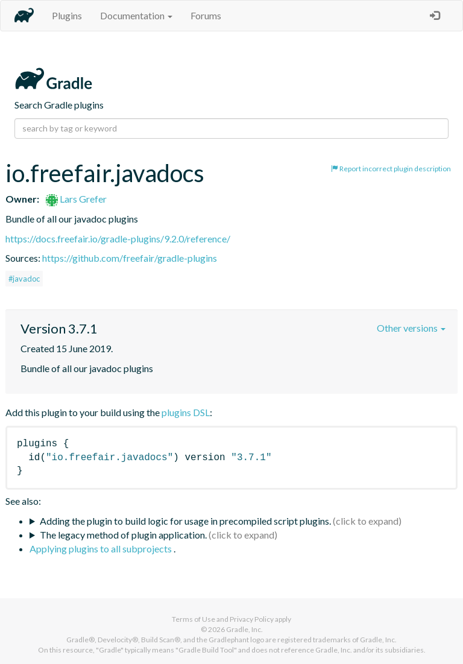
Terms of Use (193, 619)
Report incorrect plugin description (391, 168)
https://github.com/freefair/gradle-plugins (129, 258)
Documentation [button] (136, 15)
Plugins (67, 15)
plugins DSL (186, 412)
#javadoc (24, 278)
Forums (206, 15)
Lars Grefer (76, 198)
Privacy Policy (252, 619)
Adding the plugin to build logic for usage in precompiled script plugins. (185, 520)
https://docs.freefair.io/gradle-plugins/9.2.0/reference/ (117, 238)
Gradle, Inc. (244, 629)
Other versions (411, 328)
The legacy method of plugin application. (123, 534)
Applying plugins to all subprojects (102, 548)
